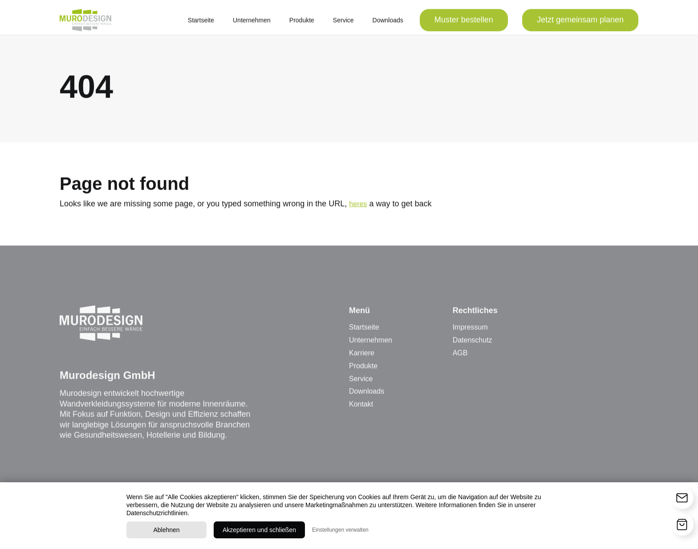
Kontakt (361, 407)
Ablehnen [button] (166, 529)
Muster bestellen (463, 22)
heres (358, 206)
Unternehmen (252, 23)
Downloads (388, 23)
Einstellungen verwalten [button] (340, 530)
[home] (85, 23)
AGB (460, 355)
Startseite (201, 23)
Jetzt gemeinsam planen (580, 22)
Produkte (301, 23)
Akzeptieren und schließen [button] (259, 529)
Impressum (470, 330)
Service (343, 23)
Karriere (361, 355)
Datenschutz (472, 343)
